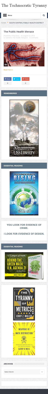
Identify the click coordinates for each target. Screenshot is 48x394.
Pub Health (16, 38)
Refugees (24, 38)
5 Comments (33, 38)
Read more (8, 70)
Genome (9, 38)
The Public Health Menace (19, 31)
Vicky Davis (15, 36)
